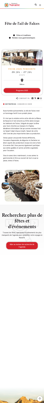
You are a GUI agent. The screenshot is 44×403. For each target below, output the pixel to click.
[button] (5, 185)
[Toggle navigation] (40, 5)
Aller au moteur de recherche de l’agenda (22, 245)
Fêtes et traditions (23, 35)
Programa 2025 (22, 90)
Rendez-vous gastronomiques (23, 38)
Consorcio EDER (24, 104)
